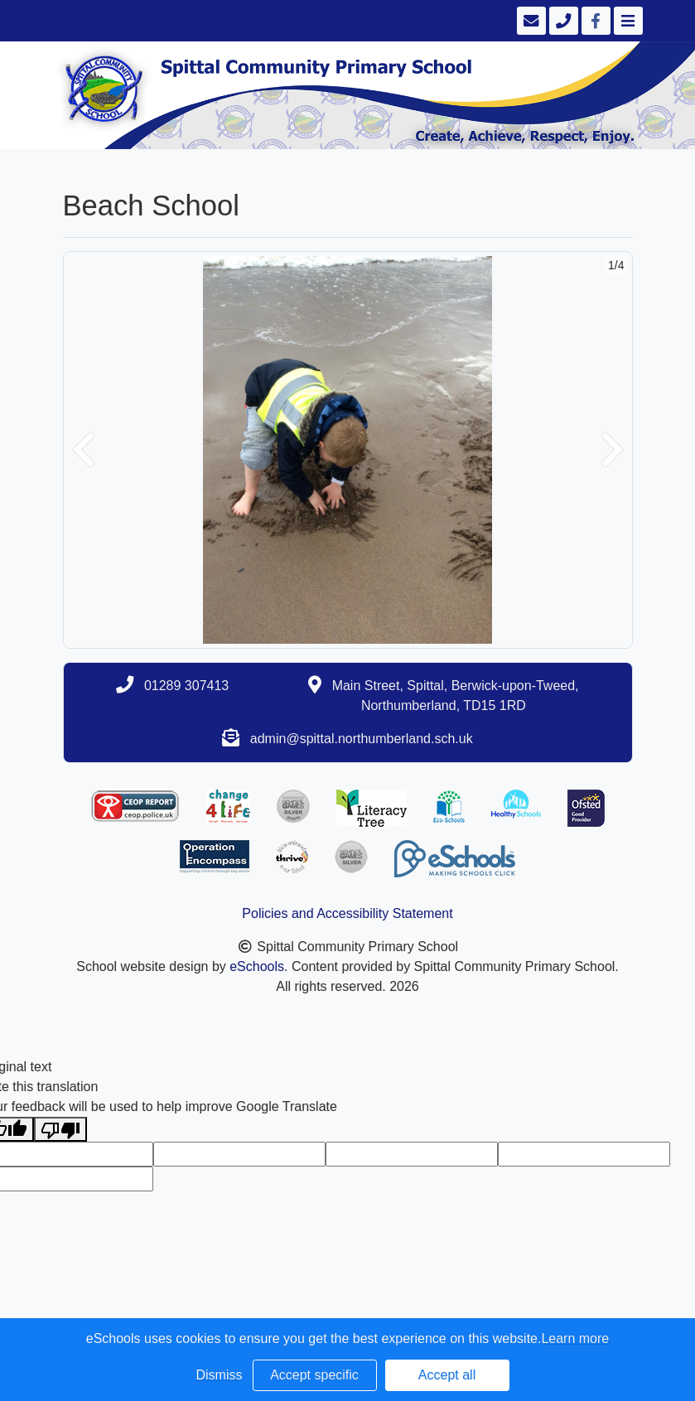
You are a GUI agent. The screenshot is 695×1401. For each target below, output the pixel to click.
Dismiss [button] (219, 1375)
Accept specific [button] (314, 1375)
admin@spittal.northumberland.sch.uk (361, 739)
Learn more (575, 1338)
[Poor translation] (60, 1130)
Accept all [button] (446, 1375)
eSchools (256, 966)
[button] (83, 450)
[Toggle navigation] (627, 21)
